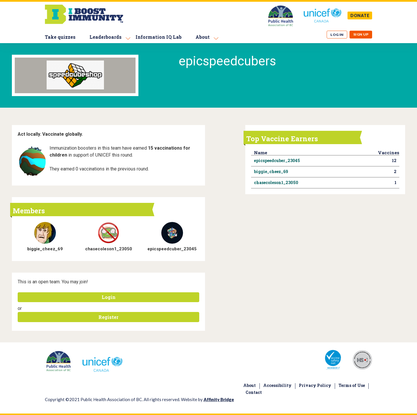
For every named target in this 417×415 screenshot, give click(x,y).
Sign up (361, 34)
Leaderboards (105, 37)
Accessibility (277, 385)
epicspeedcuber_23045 (172, 248)
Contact (254, 392)
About (202, 37)
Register (108, 317)
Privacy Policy (315, 385)
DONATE (360, 15)
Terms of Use (352, 385)
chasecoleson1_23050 (108, 248)
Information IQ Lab (159, 37)
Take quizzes (60, 37)
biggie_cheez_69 (45, 248)
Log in (337, 34)
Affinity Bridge (219, 399)
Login (109, 297)
